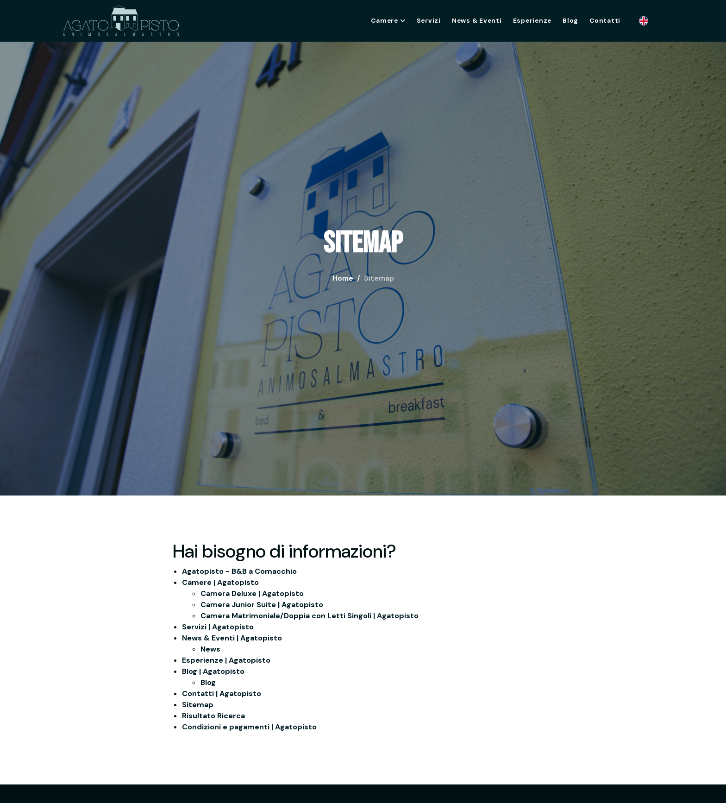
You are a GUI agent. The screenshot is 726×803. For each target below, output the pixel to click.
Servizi (429, 21)
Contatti (604, 21)
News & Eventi (477, 21)
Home (342, 278)
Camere (388, 21)
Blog (570, 21)
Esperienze (532, 21)
